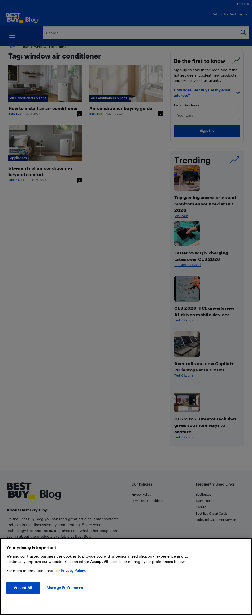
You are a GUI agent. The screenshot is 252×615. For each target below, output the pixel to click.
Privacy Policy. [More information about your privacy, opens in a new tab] (73, 570)
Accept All (23, 587)
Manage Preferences (65, 587)
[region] (126, 576)
